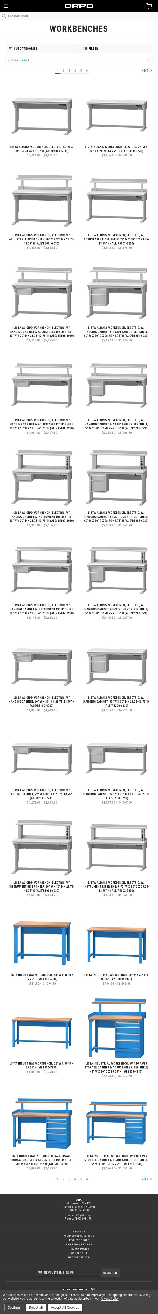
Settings (14, 1307)
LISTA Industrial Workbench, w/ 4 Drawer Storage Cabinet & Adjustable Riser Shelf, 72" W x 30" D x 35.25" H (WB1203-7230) (116, 1160)
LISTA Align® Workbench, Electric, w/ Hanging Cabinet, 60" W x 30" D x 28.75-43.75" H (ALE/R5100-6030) (41, 701)
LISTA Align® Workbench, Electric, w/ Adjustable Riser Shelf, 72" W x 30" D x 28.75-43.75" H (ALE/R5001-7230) (116, 239)
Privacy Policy (79, 1248)
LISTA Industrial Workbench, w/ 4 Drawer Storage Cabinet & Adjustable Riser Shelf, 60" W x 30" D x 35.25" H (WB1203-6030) (42, 1160)
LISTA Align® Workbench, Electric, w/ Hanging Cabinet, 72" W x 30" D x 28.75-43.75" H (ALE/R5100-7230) (41, 794)
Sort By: (13, 60)
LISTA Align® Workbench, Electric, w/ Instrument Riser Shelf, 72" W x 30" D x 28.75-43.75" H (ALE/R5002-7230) (116, 886)
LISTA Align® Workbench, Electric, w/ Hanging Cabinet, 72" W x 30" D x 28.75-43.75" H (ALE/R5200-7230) (116, 794)
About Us (79, 1231)
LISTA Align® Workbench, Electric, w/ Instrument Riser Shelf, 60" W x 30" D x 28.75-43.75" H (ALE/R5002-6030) (41, 886)
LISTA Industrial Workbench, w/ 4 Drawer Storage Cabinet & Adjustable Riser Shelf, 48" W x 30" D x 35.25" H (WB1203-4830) (116, 1067)
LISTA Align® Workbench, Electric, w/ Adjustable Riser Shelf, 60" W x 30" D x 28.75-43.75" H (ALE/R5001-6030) (41, 239)
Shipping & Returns (79, 1244)
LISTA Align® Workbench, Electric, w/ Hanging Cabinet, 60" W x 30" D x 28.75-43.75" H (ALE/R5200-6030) (116, 701)
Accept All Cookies (65, 1307)
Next (147, 71)
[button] (42, 48)
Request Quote (79, 1240)
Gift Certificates (79, 1257)
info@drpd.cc (83, 1215)
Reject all (36, 1307)
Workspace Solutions (79, 1235)
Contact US (79, 1253)
